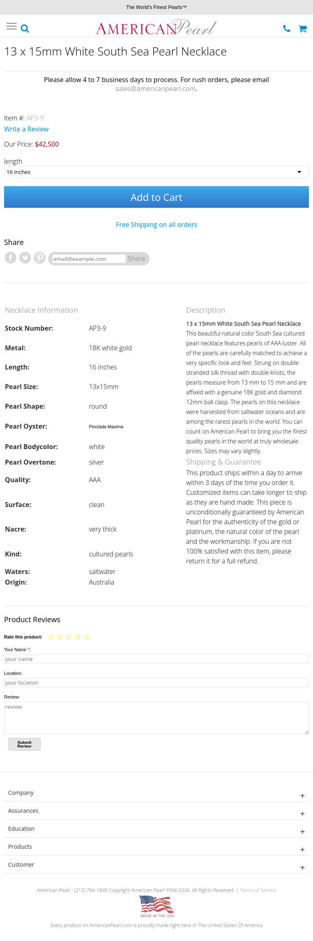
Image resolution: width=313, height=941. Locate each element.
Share (136, 258)
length (13, 161)
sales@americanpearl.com (156, 88)
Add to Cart (157, 197)
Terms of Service (258, 890)
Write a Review (26, 129)
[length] (156, 172)
